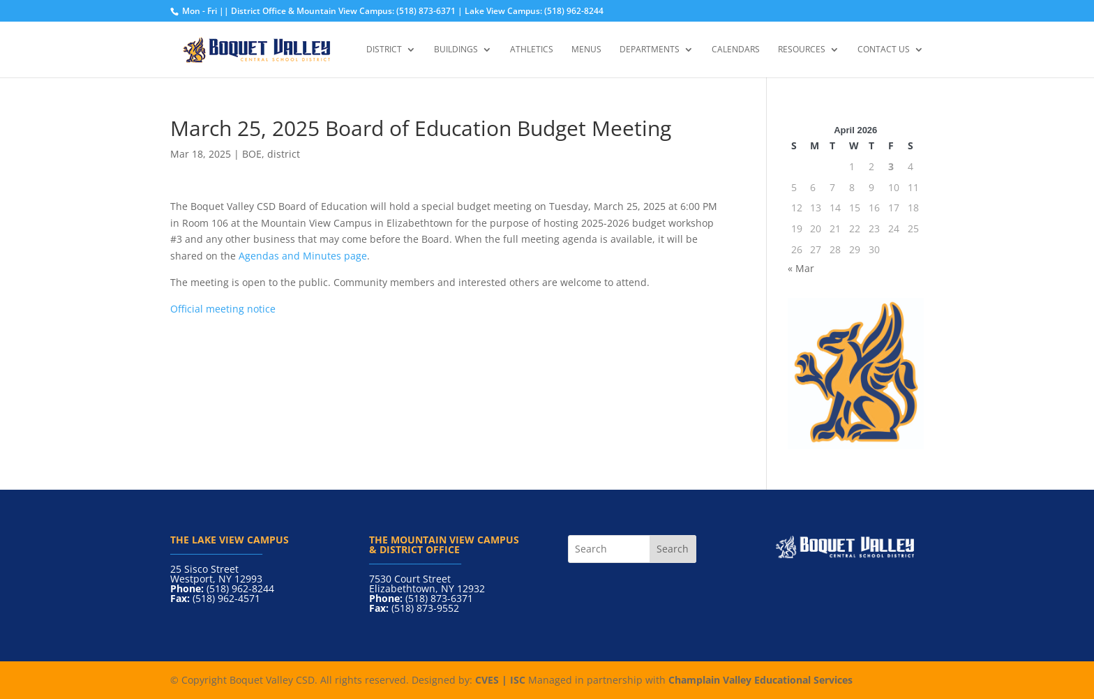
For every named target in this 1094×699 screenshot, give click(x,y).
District (384, 50)
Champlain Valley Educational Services (760, 679)
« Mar (801, 268)
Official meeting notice (223, 308)
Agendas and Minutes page (303, 255)
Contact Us (883, 50)
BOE (252, 153)
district (283, 153)
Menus (586, 50)
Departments (650, 50)
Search (673, 548)
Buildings (456, 50)
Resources (801, 50)
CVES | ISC (500, 679)
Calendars (736, 50)
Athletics (531, 50)
